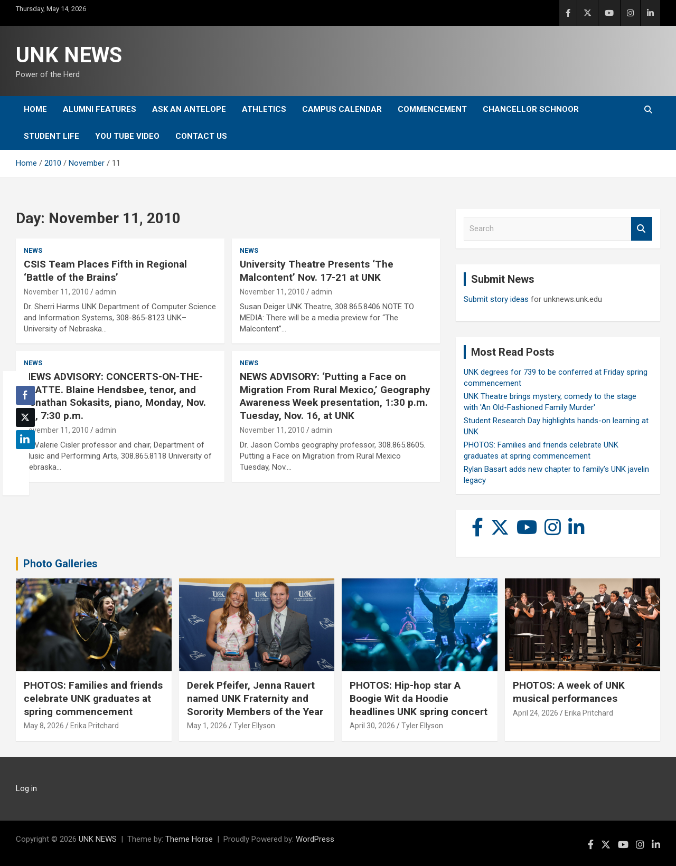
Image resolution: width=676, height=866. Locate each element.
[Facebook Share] (25, 395)
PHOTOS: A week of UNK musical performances (569, 692)
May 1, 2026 (207, 725)
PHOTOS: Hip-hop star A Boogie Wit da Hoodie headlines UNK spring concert (418, 698)
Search (641, 229)
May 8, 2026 (44, 725)
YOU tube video (127, 136)
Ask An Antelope (189, 109)
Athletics (264, 109)
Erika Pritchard (94, 725)
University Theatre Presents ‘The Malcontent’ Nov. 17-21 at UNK (316, 270)
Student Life (51, 136)
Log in (26, 788)
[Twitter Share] (25, 417)
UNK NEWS (69, 55)
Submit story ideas (496, 299)
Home (35, 109)
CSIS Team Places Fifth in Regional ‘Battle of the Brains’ (105, 270)
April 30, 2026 (372, 725)
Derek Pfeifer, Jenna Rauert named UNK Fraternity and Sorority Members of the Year (255, 698)
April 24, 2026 (535, 713)
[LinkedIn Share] (25, 439)
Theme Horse (189, 839)
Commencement (432, 109)
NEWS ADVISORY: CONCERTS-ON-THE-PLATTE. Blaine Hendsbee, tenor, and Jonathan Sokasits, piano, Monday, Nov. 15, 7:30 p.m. (115, 396)
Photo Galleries (60, 563)
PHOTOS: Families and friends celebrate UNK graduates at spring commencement (93, 698)
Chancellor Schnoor (531, 109)
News (33, 250)
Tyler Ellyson (254, 725)
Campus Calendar (342, 109)
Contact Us (201, 136)
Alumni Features (99, 109)
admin (105, 292)
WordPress (315, 839)
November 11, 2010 (56, 292)
